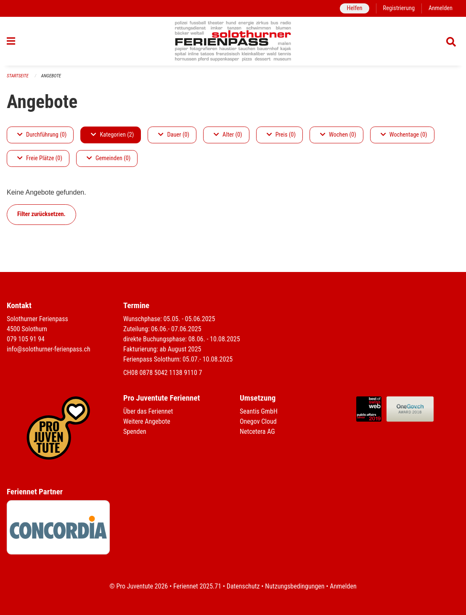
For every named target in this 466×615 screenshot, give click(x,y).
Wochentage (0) (404, 134)
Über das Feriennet (148, 411)
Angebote (51, 76)
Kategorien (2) (112, 134)
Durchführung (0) (41, 134)
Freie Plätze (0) (39, 158)
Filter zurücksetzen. (41, 214)
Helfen (354, 8)
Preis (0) (281, 134)
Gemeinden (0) (108, 158)
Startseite (18, 76)
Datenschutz (243, 586)
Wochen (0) (338, 134)
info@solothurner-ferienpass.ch (48, 349)
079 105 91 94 (26, 339)
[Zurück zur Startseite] (233, 41)
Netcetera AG (257, 432)
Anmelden (441, 8)
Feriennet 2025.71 (197, 586)
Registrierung (399, 8)
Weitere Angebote (146, 421)
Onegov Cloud (258, 421)
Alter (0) (228, 134)
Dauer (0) (173, 134)
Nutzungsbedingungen (294, 586)
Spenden (134, 432)
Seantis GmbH (259, 411)
